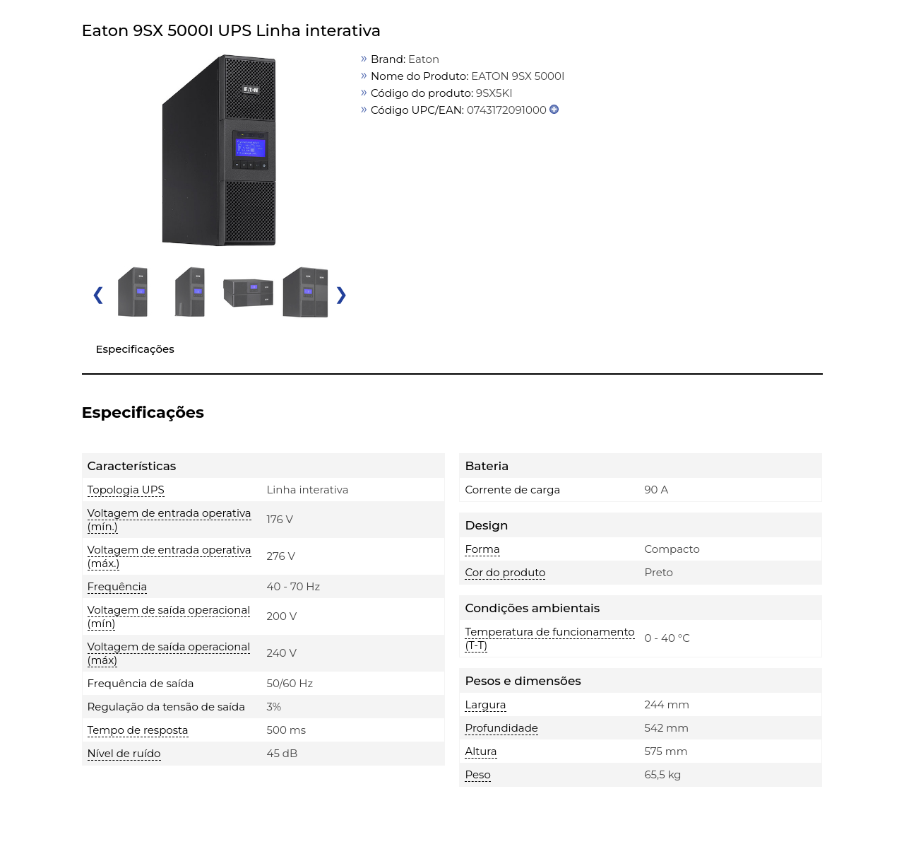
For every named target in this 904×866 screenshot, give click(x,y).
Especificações (135, 349)
